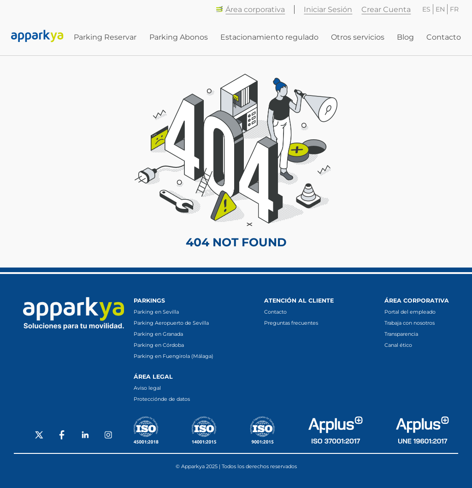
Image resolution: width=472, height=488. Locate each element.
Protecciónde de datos (162, 399)
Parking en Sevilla (156, 312)
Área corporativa (250, 9)
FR (454, 9)
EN (440, 9)
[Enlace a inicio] (37, 37)
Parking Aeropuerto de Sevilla (171, 323)
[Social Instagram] (108, 436)
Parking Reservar (105, 37)
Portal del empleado (410, 312)
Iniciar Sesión (328, 9)
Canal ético (398, 345)
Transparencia (401, 334)
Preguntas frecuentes (291, 323)
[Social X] (39, 436)
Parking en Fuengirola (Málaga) (173, 356)
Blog (405, 37)
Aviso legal (147, 388)
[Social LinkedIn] (85, 436)
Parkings (149, 300)
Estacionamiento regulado (269, 37)
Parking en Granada (158, 334)
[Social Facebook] (62, 436)
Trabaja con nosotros (409, 323)
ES (426, 9)
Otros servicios (357, 37)
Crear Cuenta (386, 9)
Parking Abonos (178, 37)
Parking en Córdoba (159, 345)
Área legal (153, 376)
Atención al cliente (299, 300)
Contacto (443, 37)
